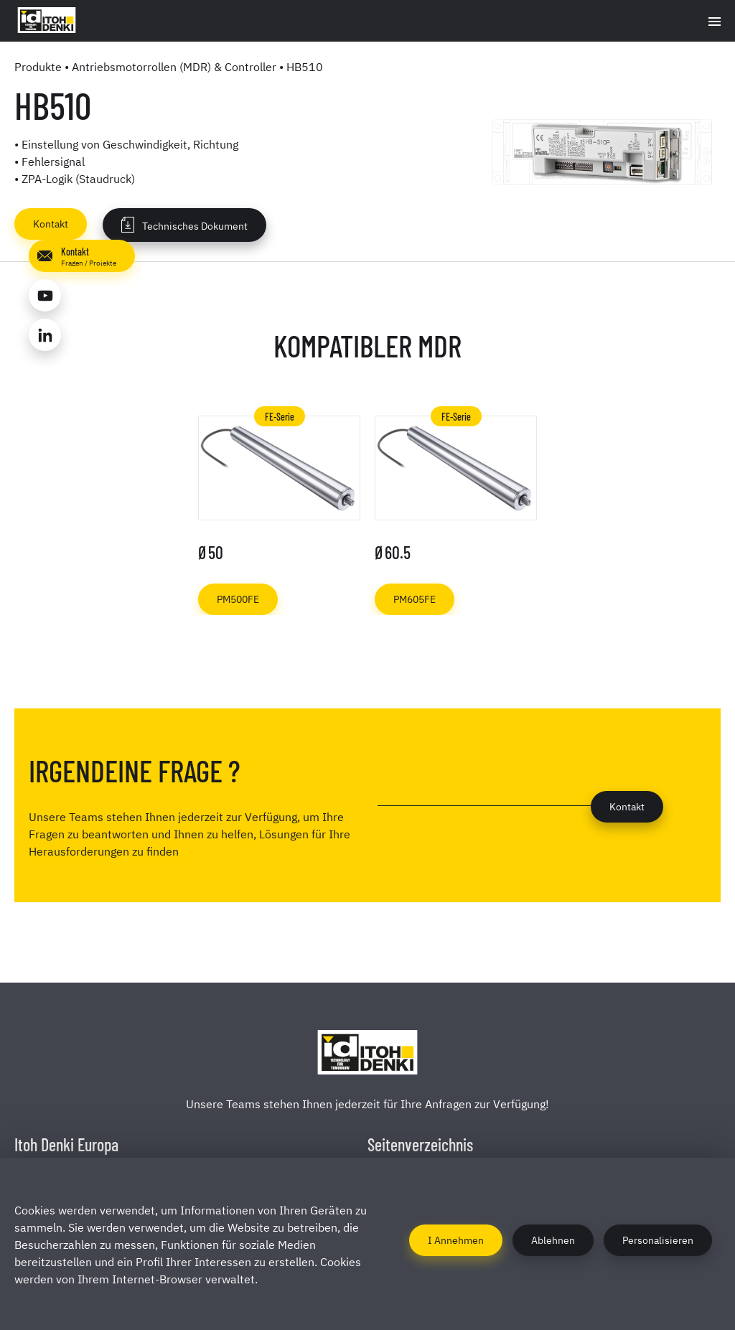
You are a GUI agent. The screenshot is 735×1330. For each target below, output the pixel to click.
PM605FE (414, 598)
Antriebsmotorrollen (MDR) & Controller (174, 66)
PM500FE (238, 598)
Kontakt (50, 223)
